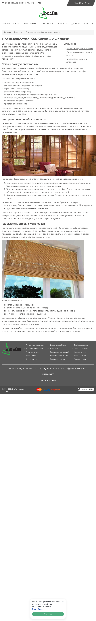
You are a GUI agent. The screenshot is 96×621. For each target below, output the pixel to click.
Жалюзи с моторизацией (59, 356)
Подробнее (37, 609)
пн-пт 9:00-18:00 (78, 368)
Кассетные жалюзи (81, 348)
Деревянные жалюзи (57, 359)
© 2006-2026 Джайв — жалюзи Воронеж (13, 390)
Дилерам (75, 23)
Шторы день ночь (80, 356)
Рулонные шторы (32, 352)
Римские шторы (80, 359)
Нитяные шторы (80, 352)
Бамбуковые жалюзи (11, 44)
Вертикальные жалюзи (34, 348)
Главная (7, 32)
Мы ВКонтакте (48, 374)
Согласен (48, 614)
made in (86, 389)
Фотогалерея (30, 23)
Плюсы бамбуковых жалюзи (80, 48)
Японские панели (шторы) (59, 352)
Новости (62, 23)
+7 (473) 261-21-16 (81, 3)
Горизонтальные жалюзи (35, 345)
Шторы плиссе (31, 359)
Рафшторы (54, 348)
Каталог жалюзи (11, 23)
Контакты (88, 23)
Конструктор (47, 23)
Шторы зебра (31, 356)
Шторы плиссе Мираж (58, 345)
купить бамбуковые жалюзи (21, 328)
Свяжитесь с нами (48, 380)
